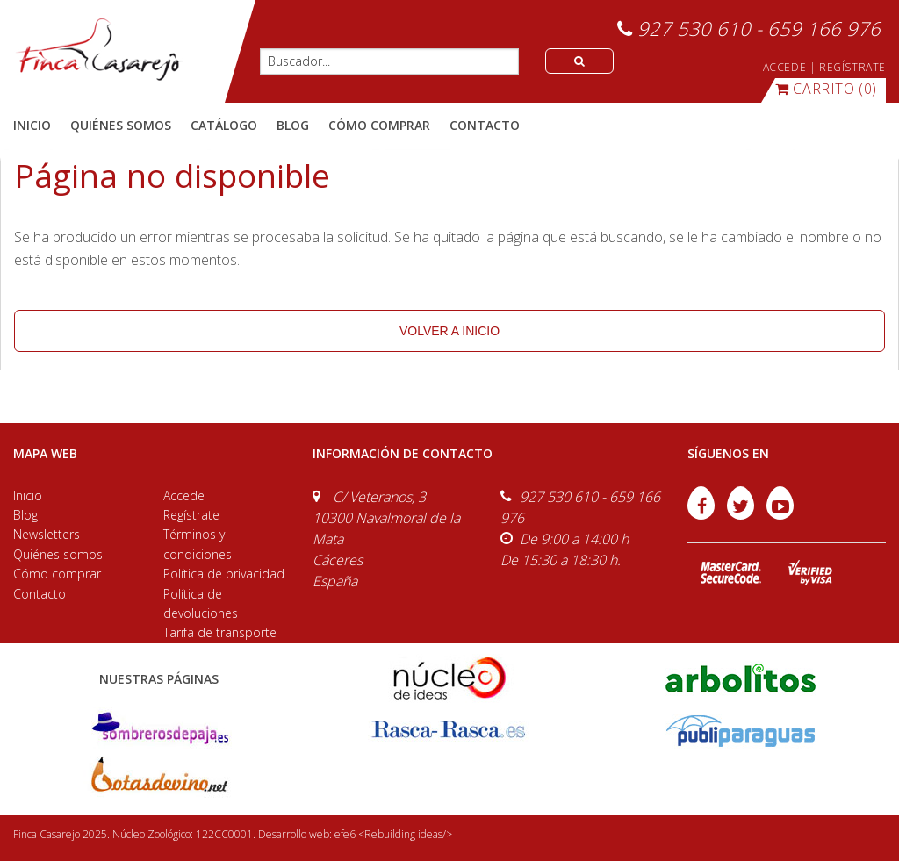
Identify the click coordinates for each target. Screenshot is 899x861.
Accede (184, 495)
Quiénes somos (58, 554)
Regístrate (191, 514)
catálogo (224, 125)
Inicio (32, 125)
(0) (826, 88)
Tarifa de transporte (220, 632)
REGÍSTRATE (852, 67)
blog (293, 125)
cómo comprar (379, 125)
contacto (485, 125)
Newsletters (46, 534)
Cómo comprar (57, 573)
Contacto (39, 593)
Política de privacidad (223, 573)
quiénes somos (120, 125)
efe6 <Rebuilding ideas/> (393, 834)
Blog (25, 514)
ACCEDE (785, 67)
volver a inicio (449, 331)
